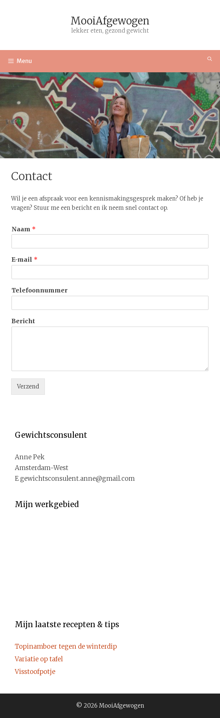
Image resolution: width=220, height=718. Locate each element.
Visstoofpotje (35, 672)
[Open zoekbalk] (210, 58)
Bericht (23, 321)
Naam (24, 229)
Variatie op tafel (39, 659)
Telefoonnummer (40, 290)
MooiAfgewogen (110, 20)
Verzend (28, 386)
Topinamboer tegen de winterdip (66, 646)
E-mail (24, 259)
